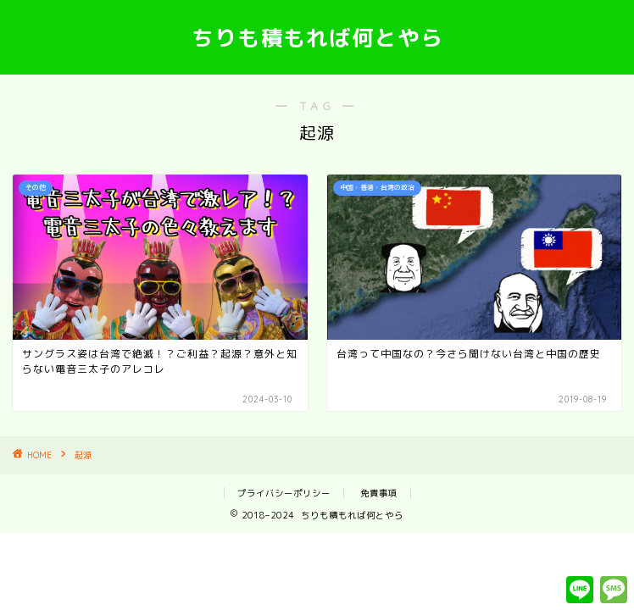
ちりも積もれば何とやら (317, 37)
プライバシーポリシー (284, 493)
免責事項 (379, 493)
